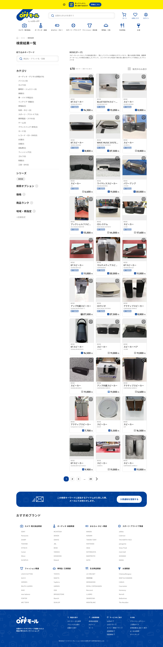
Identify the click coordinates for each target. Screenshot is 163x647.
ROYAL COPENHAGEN (94, 586)
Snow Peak (123, 548)
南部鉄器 (89, 578)
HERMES (24, 582)
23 (91, 479)
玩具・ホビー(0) (24, 110)
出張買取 (111, 631)
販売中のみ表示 (137, 69)
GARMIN (57, 586)
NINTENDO (90, 544)
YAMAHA (57, 552)
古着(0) (21, 144)
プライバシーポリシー (137, 621)
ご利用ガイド (134, 624)
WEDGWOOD (90, 582)
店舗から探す (72, 628)
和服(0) (21, 160)
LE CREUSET (90, 574)
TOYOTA (56, 574)
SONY (23, 532)
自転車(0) (22, 148)
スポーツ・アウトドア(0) (28, 114)
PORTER (24, 598)
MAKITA (56, 578)
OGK (55, 590)
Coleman (122, 536)
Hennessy (122, 590)
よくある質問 (134, 631)
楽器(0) (21, 93)
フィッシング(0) (24, 152)
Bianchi (56, 598)
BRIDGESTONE (59, 594)
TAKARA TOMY (91, 540)
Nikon (23, 556)
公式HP (110, 621)
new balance (25, 594)
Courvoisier (123, 586)
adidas (121, 532)
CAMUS (121, 582)
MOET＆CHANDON (125, 578)
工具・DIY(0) (23, 164)
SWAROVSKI (90, 598)
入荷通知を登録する (129, 499)
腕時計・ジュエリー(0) (27, 89)
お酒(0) (21, 139)
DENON (56, 536)
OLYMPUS (24, 560)
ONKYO (56, 540)
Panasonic (24, 536)
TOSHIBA (24, 544)
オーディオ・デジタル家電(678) (31, 76)
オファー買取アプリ (114, 628)
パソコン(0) (23, 81)
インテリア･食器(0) (26, 102)
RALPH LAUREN (26, 586)
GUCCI (23, 578)
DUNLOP (57, 602)
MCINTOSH (58, 532)
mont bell (122, 552)
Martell (121, 594)
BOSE (23, 38)
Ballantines (123, 598)
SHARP (23, 540)
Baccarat (89, 590)
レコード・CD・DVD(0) (27, 135)
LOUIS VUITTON (27, 574)
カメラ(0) (22, 85)
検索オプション (27, 186)
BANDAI (89, 532)
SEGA (88, 548)
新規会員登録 (93, 621)
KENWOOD (58, 556)
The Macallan (123, 602)
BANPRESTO (90, 556)
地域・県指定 (26, 211)
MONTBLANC (91, 602)
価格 (20, 194)
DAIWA (121, 560)
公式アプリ (111, 624)
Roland (56, 560)
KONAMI (89, 536)
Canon (23, 552)
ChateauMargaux (125, 574)
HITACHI (24, 548)
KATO (88, 560)
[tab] (24, 26)
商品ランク (24, 203)
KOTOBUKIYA (91, 552)
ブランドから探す (73, 624)
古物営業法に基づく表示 (138, 628)
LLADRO (89, 594)
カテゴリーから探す (74, 621)
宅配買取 (111, 634)
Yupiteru (57, 582)
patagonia (122, 544)
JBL (55, 544)
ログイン (92, 624)
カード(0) (22, 131)
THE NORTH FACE (125, 540)
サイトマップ (134, 634)
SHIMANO (122, 556)
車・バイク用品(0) (25, 97)
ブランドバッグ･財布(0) (28, 127)
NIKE (23, 590)
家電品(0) (22, 106)
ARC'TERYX (25, 602)
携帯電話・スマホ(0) (26, 118)
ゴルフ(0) (22, 156)
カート (91, 628)
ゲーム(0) (22, 123)
